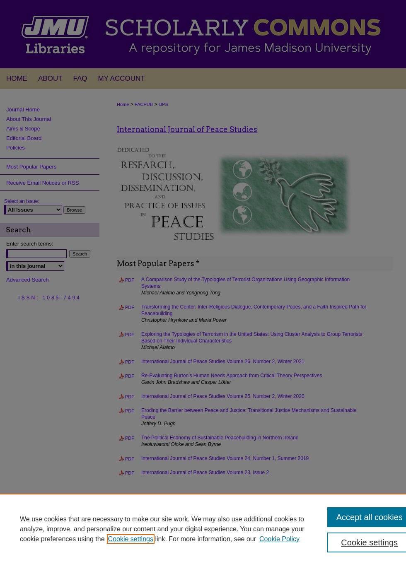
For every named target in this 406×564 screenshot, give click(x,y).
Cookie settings (130, 538)
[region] (203, 529)
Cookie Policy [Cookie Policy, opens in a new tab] (279, 538)
